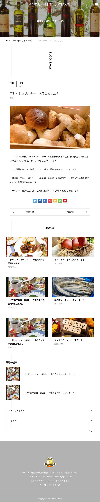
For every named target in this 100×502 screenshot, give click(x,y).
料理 (11, 98)
